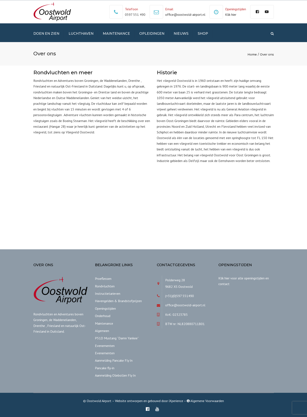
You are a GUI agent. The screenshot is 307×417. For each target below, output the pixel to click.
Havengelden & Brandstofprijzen (118, 301)
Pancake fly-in (104, 368)
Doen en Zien (46, 34)
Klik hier (230, 14)
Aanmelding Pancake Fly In (114, 360)
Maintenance (116, 34)
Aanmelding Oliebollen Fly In (115, 375)
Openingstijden (105, 308)
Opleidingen (151, 34)
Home (252, 54)
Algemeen (102, 331)
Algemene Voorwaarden (205, 401)
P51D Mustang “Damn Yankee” (117, 338)
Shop (203, 34)
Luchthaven (81, 34)
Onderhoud (102, 316)
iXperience (176, 401)
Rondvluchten (105, 286)
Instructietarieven (107, 293)
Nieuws (181, 34)
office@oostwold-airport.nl (185, 14)
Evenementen (105, 346)
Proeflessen (103, 278)
